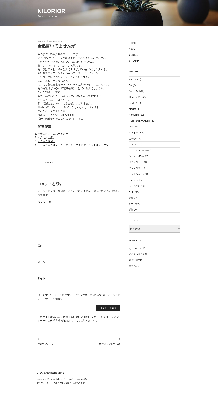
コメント (44, 202)
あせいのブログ (137, 248)
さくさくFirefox (46, 141)
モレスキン (134, 186)
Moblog (132, 109)
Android (133, 79)
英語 (131, 209)
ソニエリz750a (136, 156)
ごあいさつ (134, 144)
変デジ (132, 203)
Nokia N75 (134, 115)
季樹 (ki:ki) (134, 266)
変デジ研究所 (135, 260)
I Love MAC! (47, 162)
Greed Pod (134, 91)
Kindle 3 (133, 103)
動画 (131, 197)
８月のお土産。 (46, 137)
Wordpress (134, 132)
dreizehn (57, 41)
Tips (131, 126)
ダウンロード (135, 162)
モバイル (133, 180)
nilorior (51, 11)
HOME (132, 43)
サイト (41, 278)
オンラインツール (138, 150)
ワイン (132, 191)
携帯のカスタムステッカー (53, 133)
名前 (40, 245)
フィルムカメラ (137, 174)
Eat (130, 85)
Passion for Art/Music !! (140, 121)
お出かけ (133, 138)
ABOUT (133, 49)
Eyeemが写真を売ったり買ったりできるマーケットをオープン (73, 145)
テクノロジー (135, 168)
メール (41, 262)
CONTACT (134, 55)
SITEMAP (134, 60)
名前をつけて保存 (138, 254)
